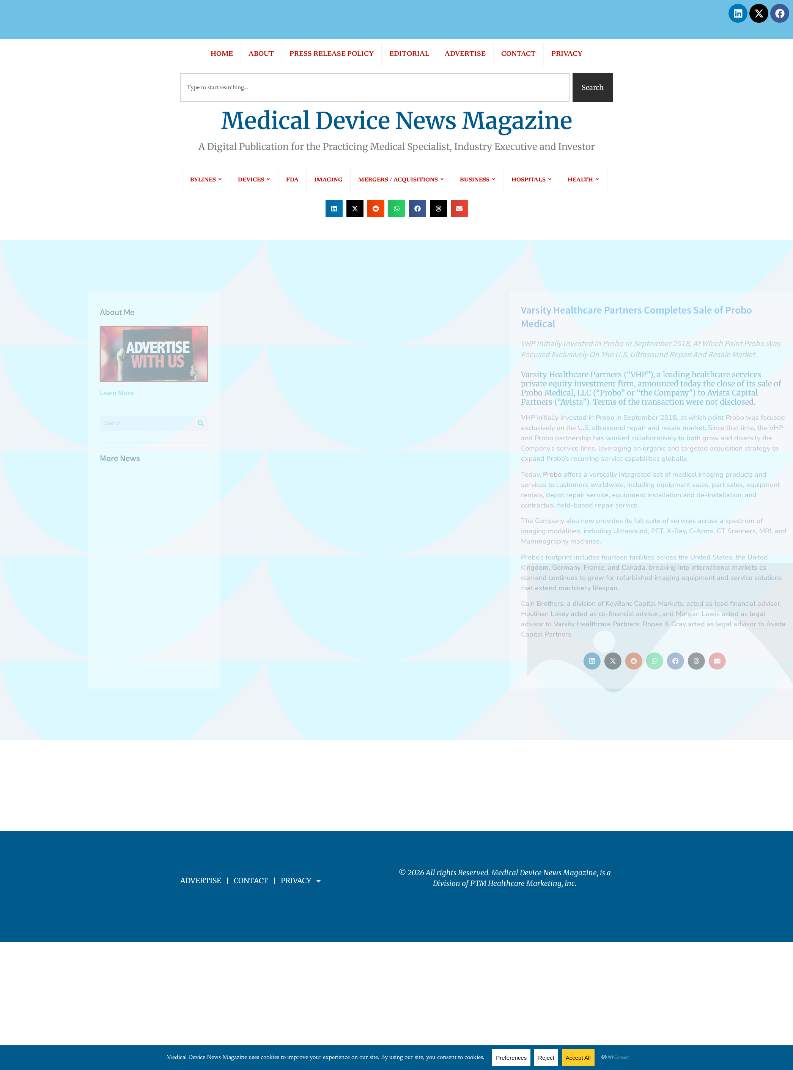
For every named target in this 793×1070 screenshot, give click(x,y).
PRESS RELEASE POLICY (332, 54)
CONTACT (518, 54)
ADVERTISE (465, 54)
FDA (292, 180)
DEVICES (254, 180)
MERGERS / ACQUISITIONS (401, 180)
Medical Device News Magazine (396, 121)
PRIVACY (566, 54)
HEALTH (583, 180)
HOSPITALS (531, 180)
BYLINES (206, 180)
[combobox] (375, 87)
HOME (222, 54)
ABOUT (261, 54)
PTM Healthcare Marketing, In (520, 883)
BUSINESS (478, 180)
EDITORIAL (409, 54)
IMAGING (328, 180)
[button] (334, 208)
